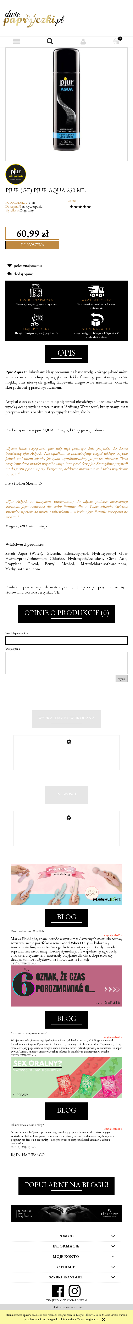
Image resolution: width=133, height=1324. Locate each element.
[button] (16, 41)
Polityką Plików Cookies (88, 1315)
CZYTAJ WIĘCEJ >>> (23, 971)
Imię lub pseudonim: (16, 633)
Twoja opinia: (12, 648)
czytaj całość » (113, 943)
